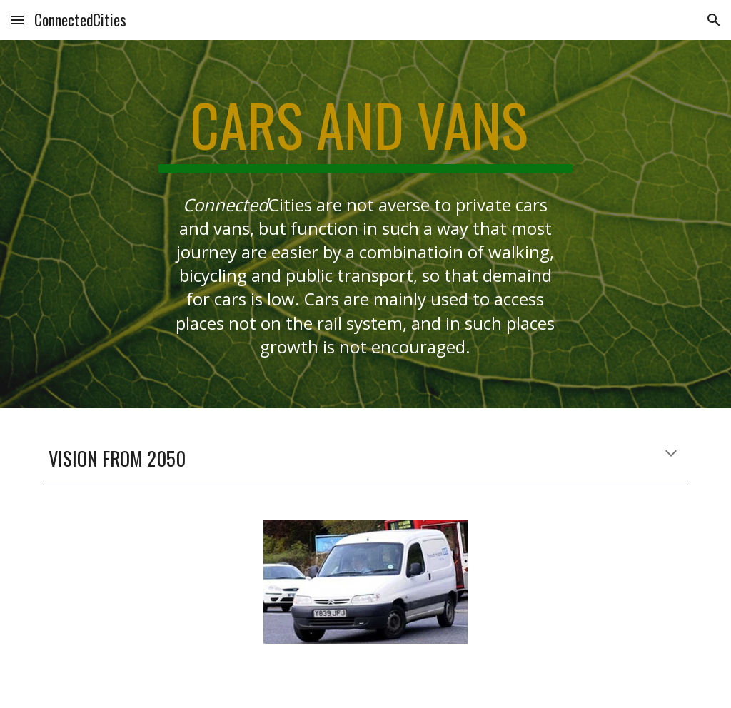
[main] (365, 131)
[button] (17, 19)
